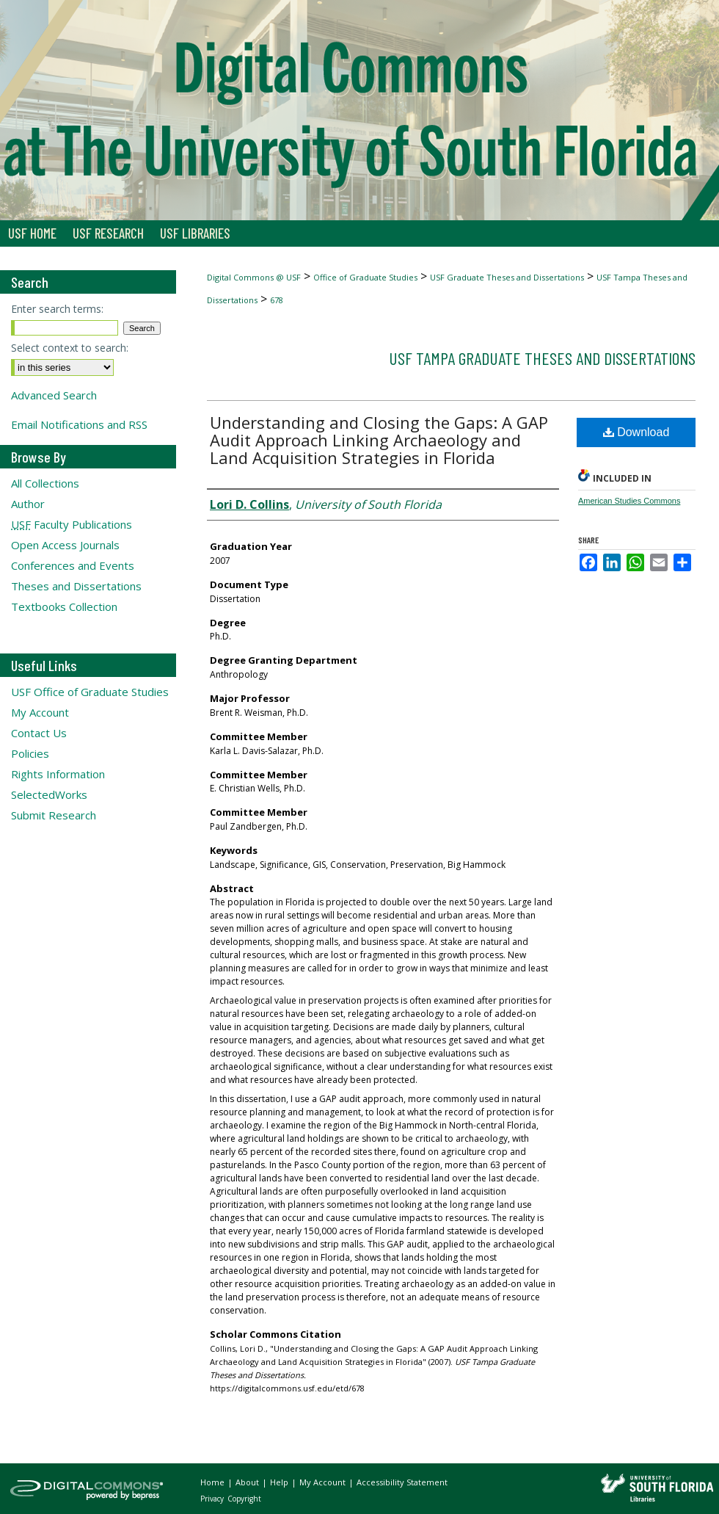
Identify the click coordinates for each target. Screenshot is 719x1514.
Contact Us (39, 732)
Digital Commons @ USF (254, 277)
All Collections (45, 483)
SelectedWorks (49, 794)
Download (636, 432)
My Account (40, 712)
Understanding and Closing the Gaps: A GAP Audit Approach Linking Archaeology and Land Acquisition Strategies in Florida (379, 439)
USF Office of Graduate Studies (90, 691)
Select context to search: (69, 348)
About (248, 1482)
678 (276, 299)
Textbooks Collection (64, 606)
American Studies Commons (629, 500)
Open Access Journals (65, 544)
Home (213, 1482)
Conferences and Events (72, 565)
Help (280, 1482)
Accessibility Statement (402, 1482)
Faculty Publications (71, 524)
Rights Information (58, 774)
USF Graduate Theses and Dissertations (507, 277)
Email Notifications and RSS (79, 424)
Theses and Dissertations (76, 586)
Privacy (213, 1498)
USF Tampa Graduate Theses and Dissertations (542, 358)
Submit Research (53, 815)
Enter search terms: (57, 309)
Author (28, 503)
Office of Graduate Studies (365, 277)
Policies (30, 753)
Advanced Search (54, 395)
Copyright (244, 1498)
